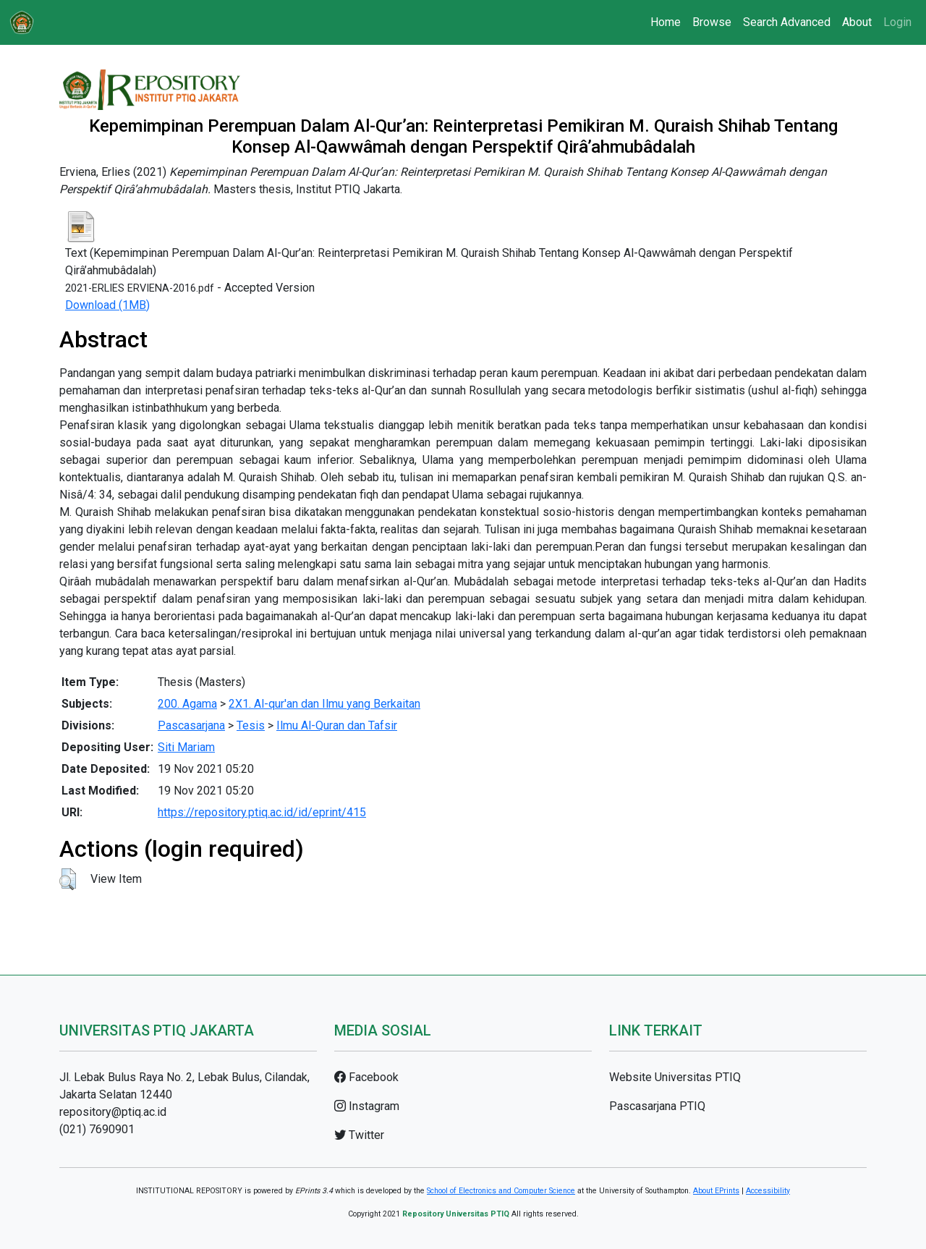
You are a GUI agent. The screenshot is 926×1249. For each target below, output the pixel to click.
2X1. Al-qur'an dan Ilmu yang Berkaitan (324, 704)
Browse (711, 22)
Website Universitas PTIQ (675, 1077)
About (857, 22)
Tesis (251, 725)
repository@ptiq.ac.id (112, 1112)
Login (897, 22)
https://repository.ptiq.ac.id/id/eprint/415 (262, 812)
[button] (67, 879)
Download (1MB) (107, 305)
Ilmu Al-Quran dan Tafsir (336, 725)
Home (665, 22)
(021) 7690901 (97, 1129)
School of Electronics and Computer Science (501, 1190)
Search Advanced (787, 22)
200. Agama (187, 704)
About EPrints (716, 1190)
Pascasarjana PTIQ (657, 1106)
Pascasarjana (191, 725)
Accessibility (768, 1190)
